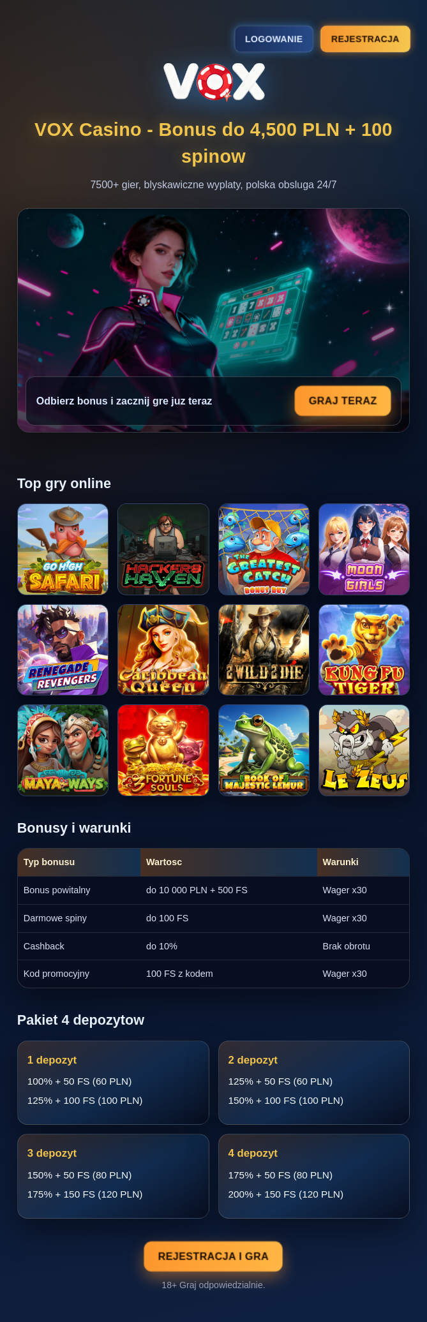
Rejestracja (365, 38)
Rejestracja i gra (213, 1256)
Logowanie (274, 39)
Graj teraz (343, 401)
